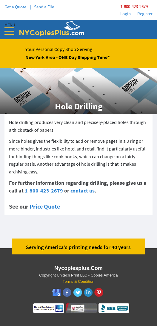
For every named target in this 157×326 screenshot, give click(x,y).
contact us (82, 190)
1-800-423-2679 (134, 6)
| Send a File (42, 7)
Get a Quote (16, 7)
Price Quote (45, 206)
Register (145, 13)
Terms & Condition (78, 281)
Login (125, 13)
